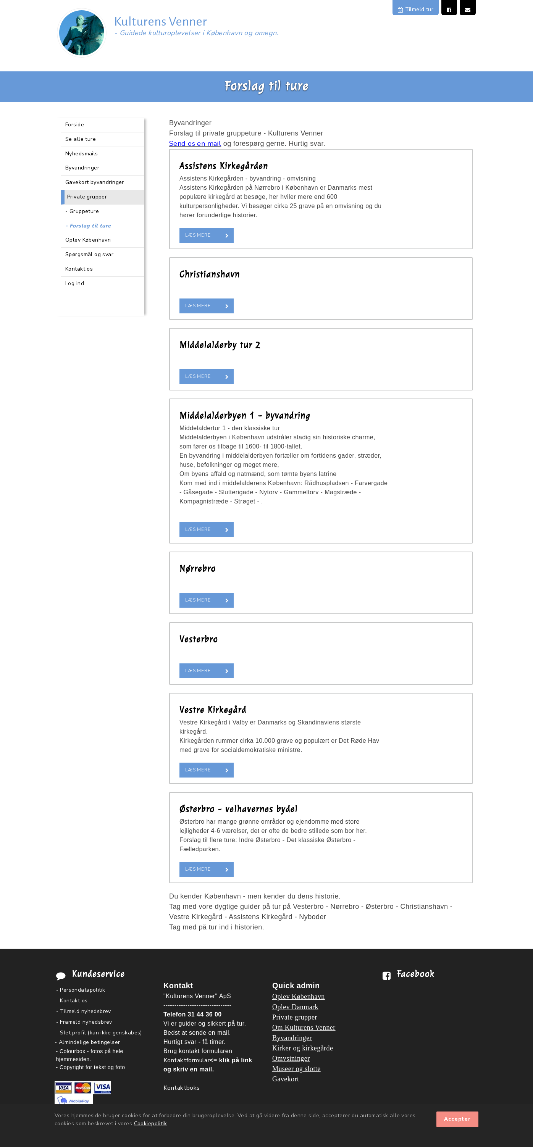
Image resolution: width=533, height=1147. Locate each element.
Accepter (457, 1119)
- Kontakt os (72, 1000)
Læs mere (198, 235)
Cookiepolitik (150, 1123)
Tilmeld (415, 9)
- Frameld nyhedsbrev (84, 1022)
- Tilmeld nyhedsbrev (83, 1011)
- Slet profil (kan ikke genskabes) (99, 1032)
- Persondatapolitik (80, 990)
